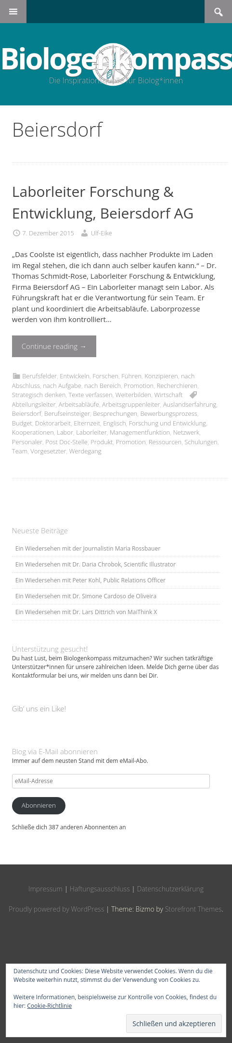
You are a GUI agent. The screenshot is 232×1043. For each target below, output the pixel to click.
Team (19, 451)
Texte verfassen (91, 394)
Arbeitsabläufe (79, 404)
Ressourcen (165, 442)
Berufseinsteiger (67, 413)
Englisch (114, 423)
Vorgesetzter (48, 451)
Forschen (105, 376)
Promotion (139, 385)
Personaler (27, 442)
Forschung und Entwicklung (167, 423)
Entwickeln (75, 376)
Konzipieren (161, 376)
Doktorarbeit (53, 423)
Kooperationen (33, 432)
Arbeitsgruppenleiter (131, 404)
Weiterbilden (133, 394)
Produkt (101, 442)
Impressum (45, 888)
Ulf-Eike (101, 233)
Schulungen (200, 442)
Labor (65, 432)
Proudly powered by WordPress (56, 909)
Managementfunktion (140, 432)
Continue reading (54, 346)
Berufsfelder (39, 376)
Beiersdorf (26, 413)
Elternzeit (87, 423)
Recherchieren (176, 385)
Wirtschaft (168, 394)
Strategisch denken (39, 394)
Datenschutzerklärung (170, 888)
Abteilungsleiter (34, 404)
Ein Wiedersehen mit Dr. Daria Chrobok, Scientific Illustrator (95, 564)
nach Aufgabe (62, 385)
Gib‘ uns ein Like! (39, 708)
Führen (131, 376)
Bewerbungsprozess (168, 413)
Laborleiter (91, 432)
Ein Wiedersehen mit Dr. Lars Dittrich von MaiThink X (86, 612)
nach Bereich (102, 385)
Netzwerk (186, 432)
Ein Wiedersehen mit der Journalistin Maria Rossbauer (87, 548)
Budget (22, 423)
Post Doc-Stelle (66, 442)
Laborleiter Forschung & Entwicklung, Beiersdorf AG (102, 202)
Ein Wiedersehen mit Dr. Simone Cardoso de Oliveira (85, 596)
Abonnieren (39, 805)
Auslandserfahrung (190, 404)
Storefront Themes (193, 909)
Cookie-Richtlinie (49, 1006)
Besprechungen (115, 413)
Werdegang (85, 451)
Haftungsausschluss (100, 888)
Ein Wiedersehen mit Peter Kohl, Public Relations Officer (90, 580)
